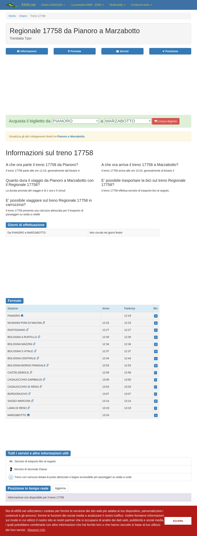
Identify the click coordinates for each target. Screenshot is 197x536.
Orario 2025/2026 (53, 4)
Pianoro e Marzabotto (71, 136)
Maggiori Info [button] (36, 530)
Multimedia (117, 4)
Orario (23, 15)
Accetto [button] (178, 520)
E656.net (29, 5)
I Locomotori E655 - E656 (87, 4)
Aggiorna (60, 488)
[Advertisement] (112, 82)
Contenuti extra (141, 4)
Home (12, 15)
